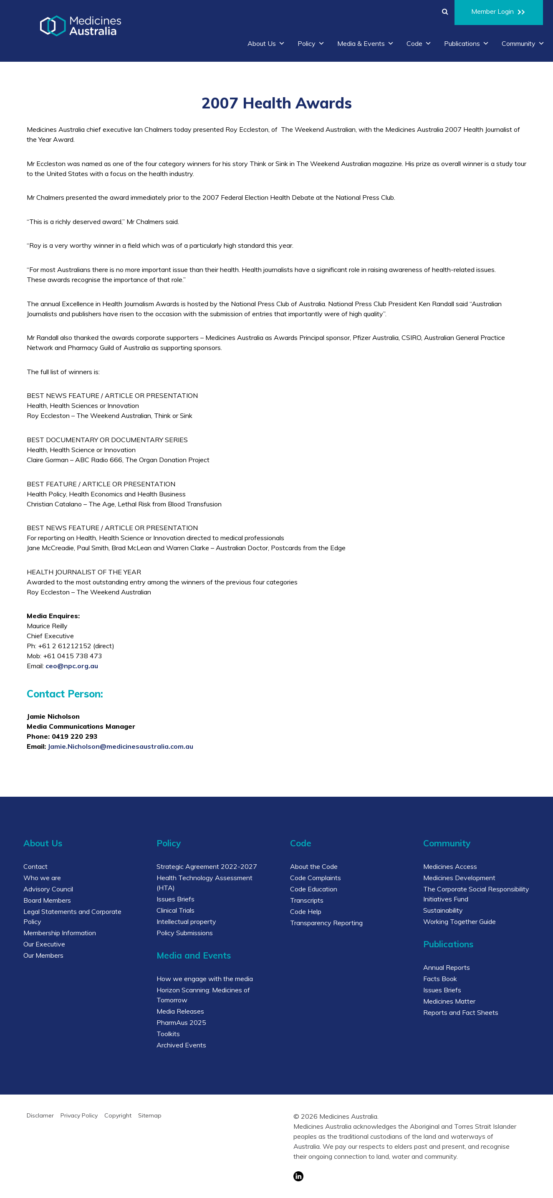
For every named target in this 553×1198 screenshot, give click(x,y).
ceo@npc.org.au (71, 666)
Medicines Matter (449, 1001)
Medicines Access (450, 866)
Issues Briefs (175, 899)
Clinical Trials (175, 910)
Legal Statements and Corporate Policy (72, 916)
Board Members (47, 900)
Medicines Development (459, 877)
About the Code (314, 866)
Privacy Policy (79, 1115)
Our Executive (44, 944)
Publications (466, 43)
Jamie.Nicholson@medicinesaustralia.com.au (120, 746)
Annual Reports (446, 967)
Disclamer (40, 1115)
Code (419, 43)
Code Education (313, 889)
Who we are (42, 877)
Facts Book (440, 978)
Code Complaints (315, 877)
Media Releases (180, 1011)
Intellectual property (186, 921)
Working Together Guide (459, 921)
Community (523, 43)
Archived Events (181, 1045)
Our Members (43, 955)
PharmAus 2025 (181, 1022)
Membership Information (59, 933)
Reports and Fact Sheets (460, 1012)
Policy (311, 43)
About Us (266, 43)
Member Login (498, 12)
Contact (35, 866)
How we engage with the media (205, 978)
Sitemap (150, 1115)
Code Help (305, 911)
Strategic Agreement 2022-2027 (207, 866)
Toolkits (168, 1033)
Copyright (117, 1115)
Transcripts (306, 900)
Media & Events (365, 43)
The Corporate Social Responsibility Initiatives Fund (476, 894)
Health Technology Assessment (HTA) (205, 882)
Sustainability (443, 910)
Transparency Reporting (326, 923)
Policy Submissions (185, 933)
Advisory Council (48, 889)
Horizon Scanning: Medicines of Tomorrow (203, 995)
